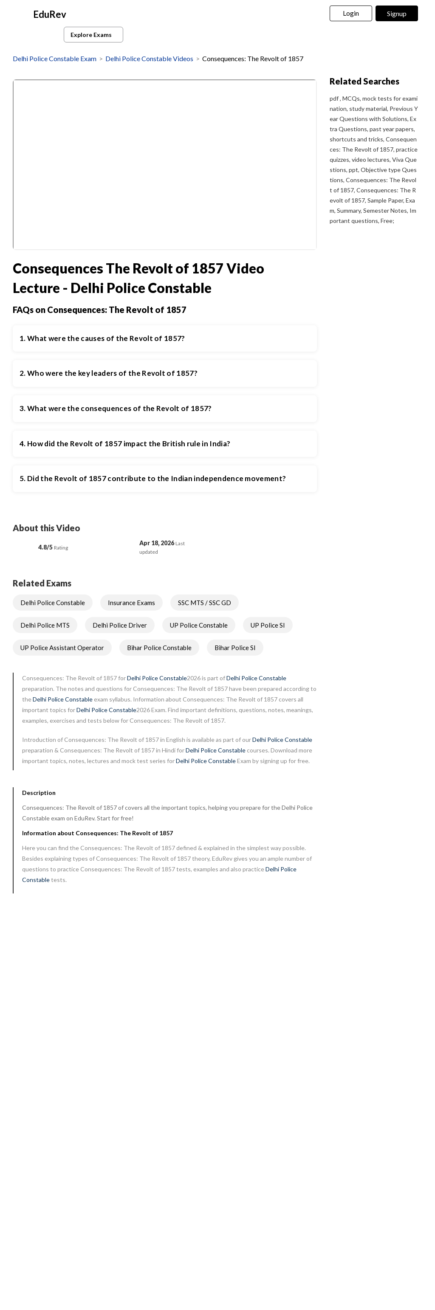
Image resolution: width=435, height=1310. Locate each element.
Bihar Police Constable (159, 647)
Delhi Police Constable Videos (149, 58)
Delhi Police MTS (45, 625)
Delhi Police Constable (52, 602)
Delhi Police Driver (120, 625)
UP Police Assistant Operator (62, 647)
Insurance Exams (131, 602)
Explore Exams (95, 34)
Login (351, 13)
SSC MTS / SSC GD (204, 602)
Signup (397, 13)
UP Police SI (268, 625)
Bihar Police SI (235, 647)
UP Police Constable (199, 625)
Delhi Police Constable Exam (54, 58)
